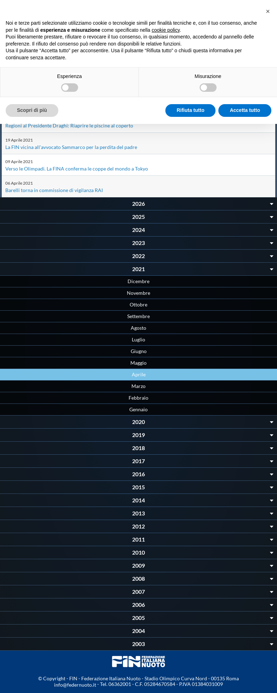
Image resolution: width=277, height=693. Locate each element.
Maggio (138, 363)
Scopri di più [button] (32, 110)
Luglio (138, 339)
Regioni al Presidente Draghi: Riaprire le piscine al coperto (69, 126)
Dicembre (138, 281)
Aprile (139, 374)
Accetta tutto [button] (245, 110)
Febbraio (138, 398)
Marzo (138, 386)
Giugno (139, 351)
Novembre (138, 293)
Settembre (138, 316)
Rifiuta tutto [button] (191, 110)
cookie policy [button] (165, 30)
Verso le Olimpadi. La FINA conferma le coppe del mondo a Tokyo (76, 169)
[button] (267, 11)
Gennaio (138, 409)
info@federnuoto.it (75, 685)
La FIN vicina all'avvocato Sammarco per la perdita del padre (71, 147)
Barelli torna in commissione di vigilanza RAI (54, 190)
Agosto (138, 328)
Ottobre (138, 304)
